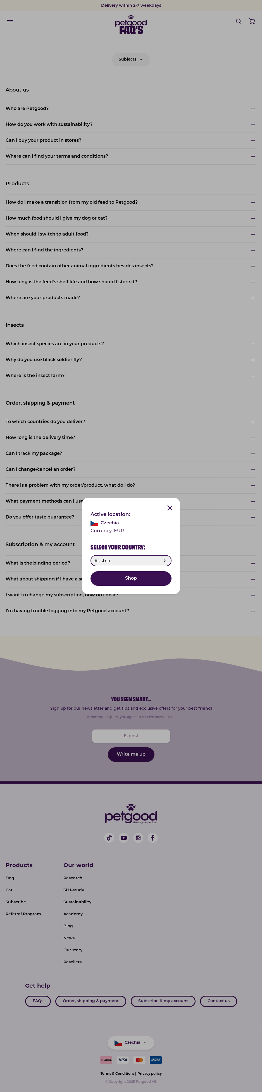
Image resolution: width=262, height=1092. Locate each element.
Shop (131, 578)
